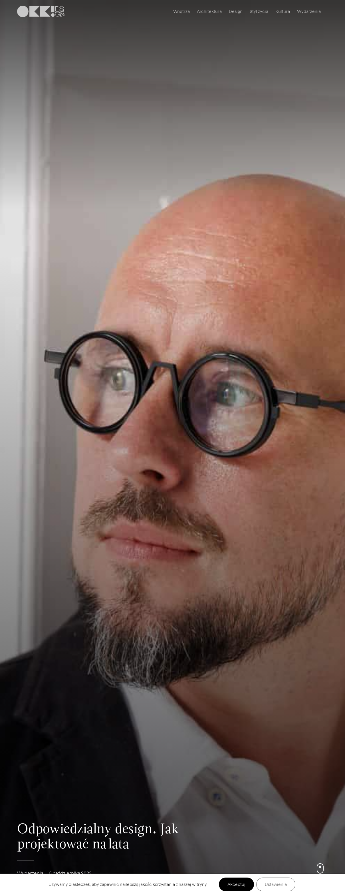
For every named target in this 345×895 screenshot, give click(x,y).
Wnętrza (181, 11)
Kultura (282, 11)
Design (236, 11)
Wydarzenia (309, 11)
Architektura (209, 11)
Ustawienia (276, 884)
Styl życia (259, 11)
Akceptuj (236, 884)
